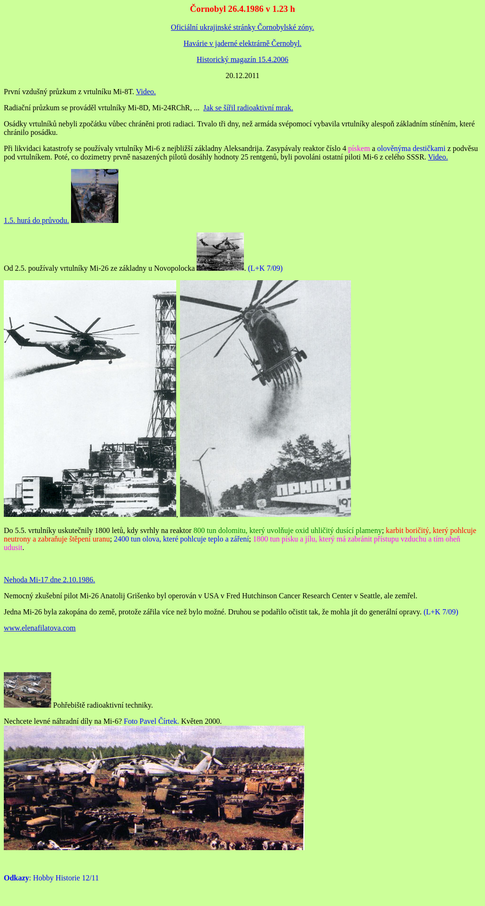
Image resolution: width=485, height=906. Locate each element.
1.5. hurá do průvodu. (36, 220)
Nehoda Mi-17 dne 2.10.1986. (49, 580)
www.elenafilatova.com (40, 628)
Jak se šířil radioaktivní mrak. (248, 108)
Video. (146, 92)
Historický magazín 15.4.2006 (242, 59)
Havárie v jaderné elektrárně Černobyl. (242, 43)
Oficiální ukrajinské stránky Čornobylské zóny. (242, 27)
